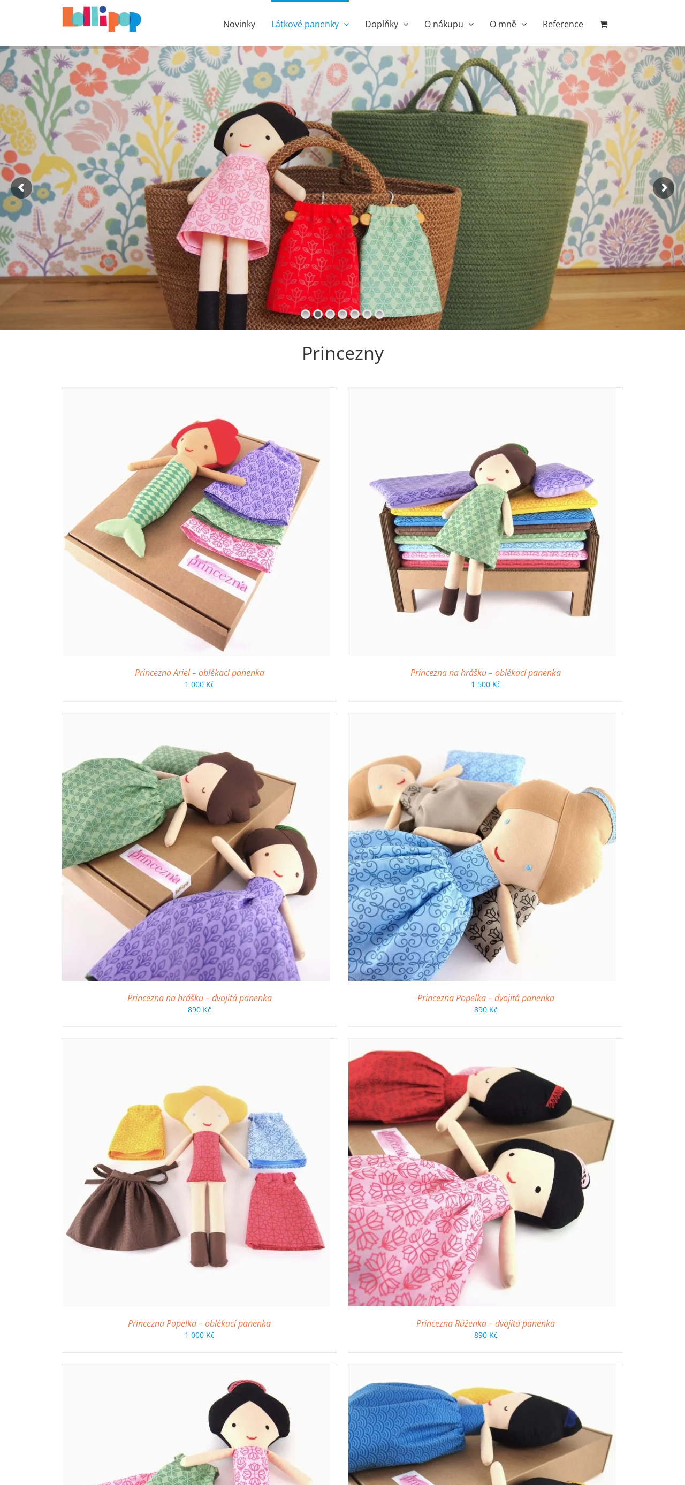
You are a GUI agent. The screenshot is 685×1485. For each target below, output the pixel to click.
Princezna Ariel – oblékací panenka (199, 673)
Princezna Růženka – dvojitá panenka (485, 1323)
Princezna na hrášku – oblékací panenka (485, 673)
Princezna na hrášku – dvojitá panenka (199, 998)
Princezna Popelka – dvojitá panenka (485, 998)
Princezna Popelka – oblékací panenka (199, 1323)
